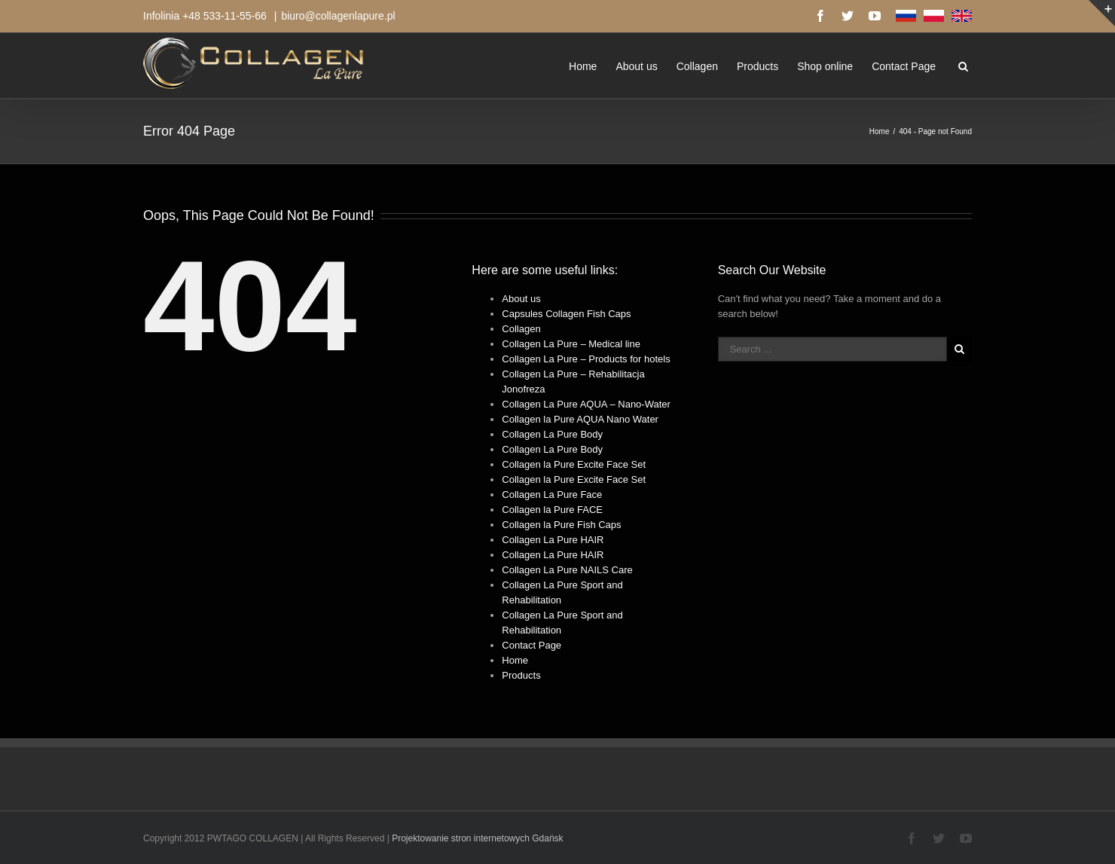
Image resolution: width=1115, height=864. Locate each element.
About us (636, 66)
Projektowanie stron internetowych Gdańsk (477, 838)
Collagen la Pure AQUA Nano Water (580, 419)
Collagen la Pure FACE (552, 509)
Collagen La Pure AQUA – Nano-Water (586, 404)
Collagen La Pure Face (552, 494)
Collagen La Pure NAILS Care (567, 569)
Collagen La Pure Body (552, 434)
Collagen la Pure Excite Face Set (574, 464)
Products (757, 66)
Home (583, 66)
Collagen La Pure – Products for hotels (586, 359)
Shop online (825, 66)
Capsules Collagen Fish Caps (566, 313)
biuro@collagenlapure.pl (338, 16)
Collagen (697, 66)
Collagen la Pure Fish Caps (561, 524)
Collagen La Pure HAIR (552, 539)
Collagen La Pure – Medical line (571, 344)
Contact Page (904, 66)
